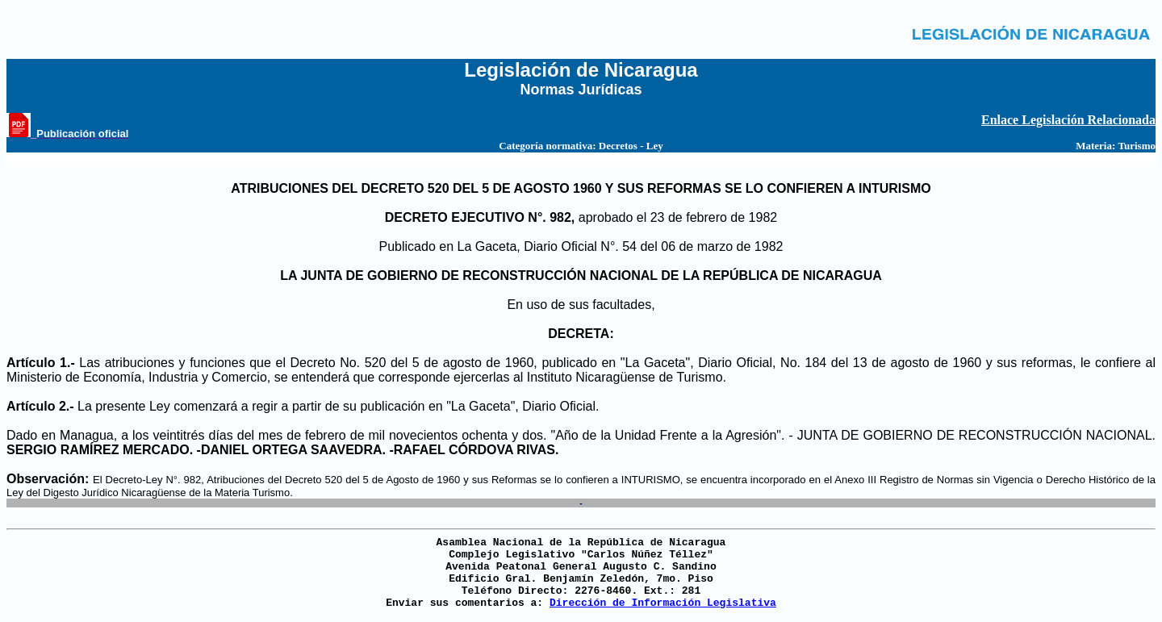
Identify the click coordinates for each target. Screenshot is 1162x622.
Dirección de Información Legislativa (663, 603)
